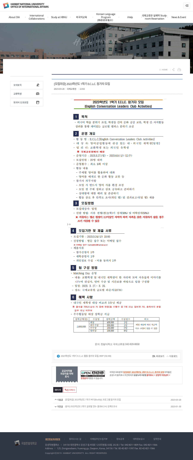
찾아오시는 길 (75, 439)
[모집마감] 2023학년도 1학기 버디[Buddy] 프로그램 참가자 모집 (112, 399)
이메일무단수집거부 (98, 439)
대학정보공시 (139, 439)
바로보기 (158, 356)
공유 (173, 69)
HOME (163, 70)
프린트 (179, 69)
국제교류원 (26, 6)
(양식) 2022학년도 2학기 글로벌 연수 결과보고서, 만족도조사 (112, 406)
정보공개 (120, 439)
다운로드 (172, 356)
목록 (58, 390)
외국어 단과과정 (26, 102)
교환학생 (26, 93)
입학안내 (157, 439)
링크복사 (70, 390)
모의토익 (26, 85)
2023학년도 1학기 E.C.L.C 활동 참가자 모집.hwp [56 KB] (84, 356)
